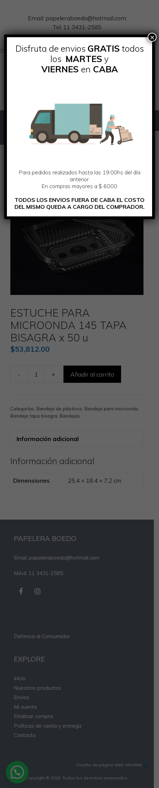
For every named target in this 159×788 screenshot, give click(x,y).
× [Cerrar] (152, 37)
